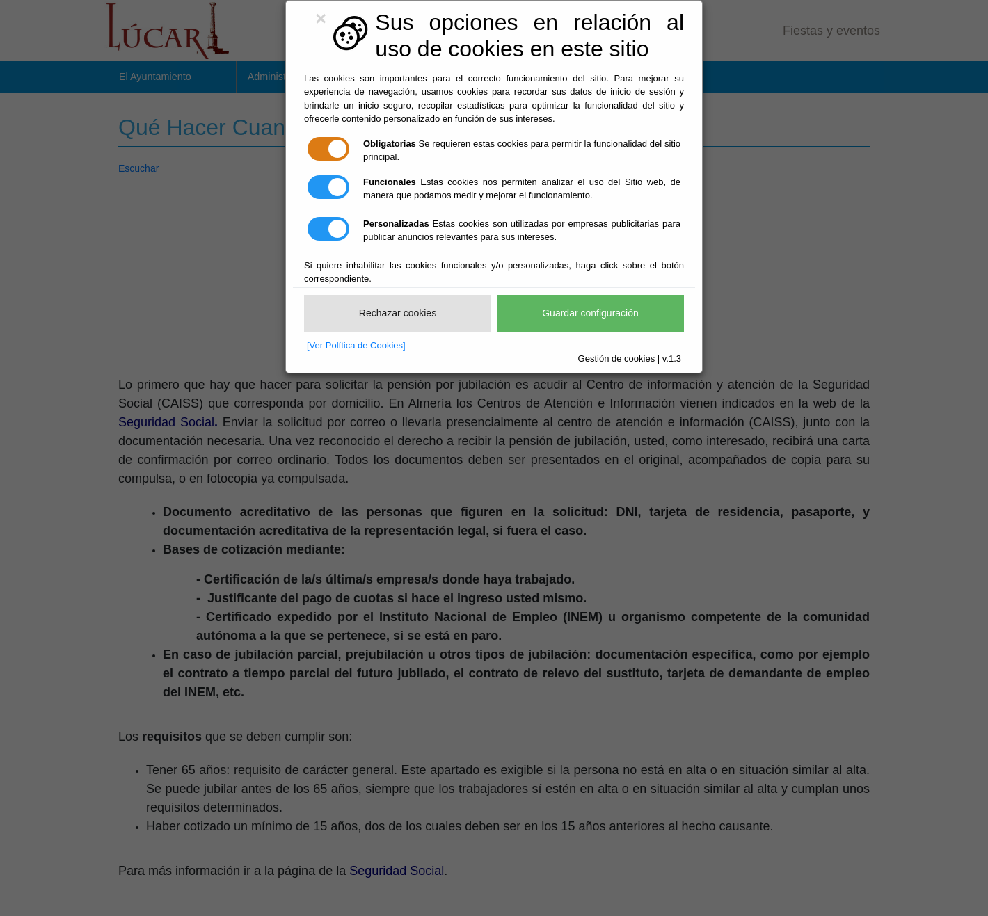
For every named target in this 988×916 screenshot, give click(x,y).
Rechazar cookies (397, 313)
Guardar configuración (590, 313)
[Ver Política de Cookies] (356, 345)
